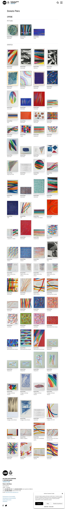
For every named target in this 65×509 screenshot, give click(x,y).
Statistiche (5, 501)
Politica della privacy (7, 499)
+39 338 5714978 (18, 489)
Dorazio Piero (9, 36)
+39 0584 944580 (8, 490)
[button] (62, 493)
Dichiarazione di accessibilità (9, 496)
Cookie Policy (46, 506)
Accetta (39, 503)
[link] (4, 3)
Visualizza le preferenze (57, 503)
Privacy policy (51, 506)
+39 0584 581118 (8, 489)
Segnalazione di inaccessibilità (9, 498)
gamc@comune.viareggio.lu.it (11, 492)
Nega (48, 503)
